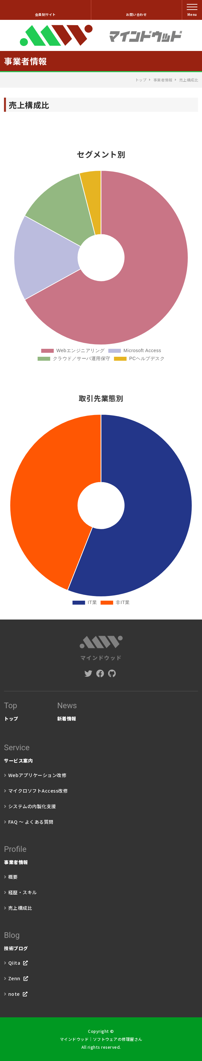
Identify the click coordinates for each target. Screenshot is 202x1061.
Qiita (14, 962)
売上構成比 (20, 907)
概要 (13, 876)
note (14, 994)
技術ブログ (101, 939)
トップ (141, 79)
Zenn (14, 978)
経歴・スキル (22, 892)
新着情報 (67, 710)
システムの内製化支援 (32, 806)
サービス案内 (101, 752)
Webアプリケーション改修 (37, 775)
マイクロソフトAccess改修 (38, 790)
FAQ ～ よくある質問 (31, 821)
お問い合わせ (136, 14)
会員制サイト (45, 14)
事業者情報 (163, 79)
